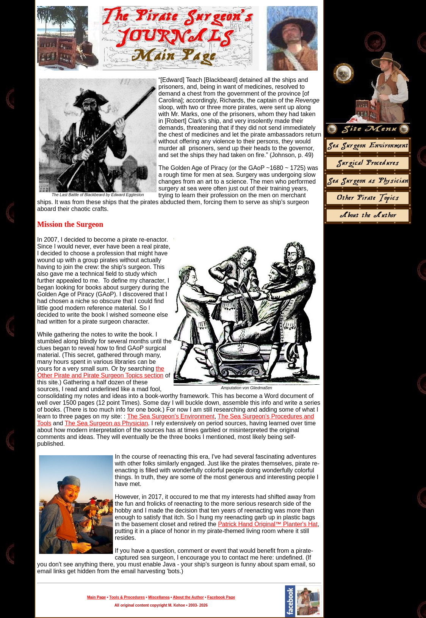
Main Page (96, 597)
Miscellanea (158, 597)
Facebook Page (221, 597)
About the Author (188, 597)
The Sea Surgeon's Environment (171, 416)
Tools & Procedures (127, 597)
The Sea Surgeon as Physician (106, 423)
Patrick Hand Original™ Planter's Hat (268, 524)
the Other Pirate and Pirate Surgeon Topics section (100, 372)
